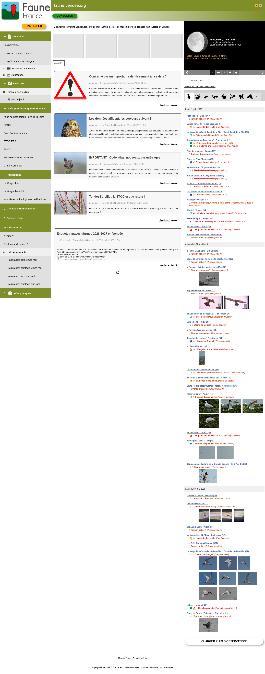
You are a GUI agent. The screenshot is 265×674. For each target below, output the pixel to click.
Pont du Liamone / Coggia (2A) (201, 151)
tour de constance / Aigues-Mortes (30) (205, 175)
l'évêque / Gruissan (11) (198, 503)
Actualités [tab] (58, 63)
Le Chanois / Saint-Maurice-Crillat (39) (205, 191)
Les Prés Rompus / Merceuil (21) (202, 543)
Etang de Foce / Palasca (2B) (200, 159)
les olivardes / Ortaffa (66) (199, 226)
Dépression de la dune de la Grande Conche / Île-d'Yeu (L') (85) (217, 464)
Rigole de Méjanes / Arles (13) (201, 290)
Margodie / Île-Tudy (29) (198, 322)
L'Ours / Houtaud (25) (197, 605)
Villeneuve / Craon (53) (197, 200)
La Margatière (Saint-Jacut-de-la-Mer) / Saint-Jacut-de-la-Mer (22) (218, 132)
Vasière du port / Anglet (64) (200, 218)
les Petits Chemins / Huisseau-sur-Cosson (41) (209, 378)
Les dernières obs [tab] (195, 81)
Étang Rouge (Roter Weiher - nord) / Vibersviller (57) (212, 386)
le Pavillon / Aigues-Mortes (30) (201, 330)
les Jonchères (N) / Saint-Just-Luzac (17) (206, 535)
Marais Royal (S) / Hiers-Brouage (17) (204, 124)
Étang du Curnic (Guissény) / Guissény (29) (207, 613)
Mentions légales (124, 658)
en (260, 5)
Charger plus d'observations (224, 641)
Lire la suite (168, 105)
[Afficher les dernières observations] (200, 86)
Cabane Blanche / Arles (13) (200, 527)
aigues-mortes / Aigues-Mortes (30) (203, 167)
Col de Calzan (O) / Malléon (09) (202, 495)
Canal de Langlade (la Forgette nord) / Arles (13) (210, 259)
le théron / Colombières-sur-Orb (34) (204, 183)
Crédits (144, 658)
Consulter (64, 15)
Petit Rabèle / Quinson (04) (199, 116)
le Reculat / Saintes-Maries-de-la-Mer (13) (206, 267)
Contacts (136, 658)
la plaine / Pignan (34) (197, 346)
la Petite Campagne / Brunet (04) (202, 251)
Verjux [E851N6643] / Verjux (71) (202, 441)
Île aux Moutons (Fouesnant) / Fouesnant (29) (208, 140)
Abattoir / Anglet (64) (197, 210)
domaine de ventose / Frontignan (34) (205, 338)
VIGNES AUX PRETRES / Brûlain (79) (204, 234)
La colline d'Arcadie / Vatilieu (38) (203, 369)
